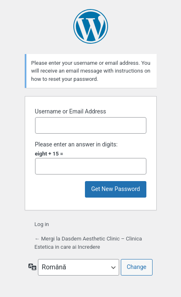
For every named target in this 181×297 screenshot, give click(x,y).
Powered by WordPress (90, 26)
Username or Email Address (70, 111)
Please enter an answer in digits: (76, 144)
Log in (42, 224)
